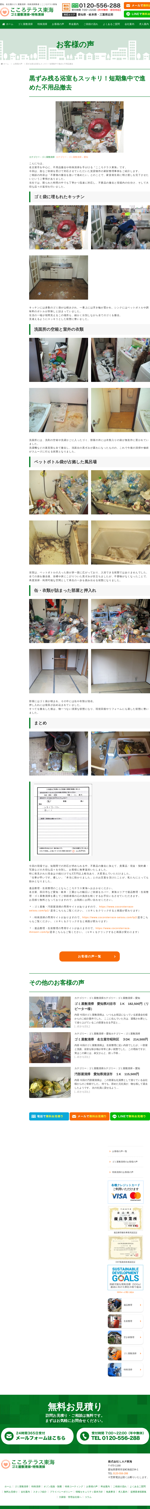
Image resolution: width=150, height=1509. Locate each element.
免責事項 (110, 1492)
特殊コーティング (74, 1486)
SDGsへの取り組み (125, 1291)
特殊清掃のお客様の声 (122, 1172)
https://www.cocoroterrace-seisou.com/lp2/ (110, 917)
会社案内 (129, 24)
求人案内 (122, 1492)
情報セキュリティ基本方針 (89, 1492)
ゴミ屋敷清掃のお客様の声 (125, 1161)
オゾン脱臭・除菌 (53, 1486)
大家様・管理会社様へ (70, 1497)
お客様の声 (58, 24)
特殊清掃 (42, 24)
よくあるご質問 (111, 24)
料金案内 (74, 24)
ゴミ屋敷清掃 (25, 24)
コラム (88, 1497)
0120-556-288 (120, 1473)
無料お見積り (11, 1492)
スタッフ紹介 (40, 1492)
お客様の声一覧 (89, 956)
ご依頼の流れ (91, 24)
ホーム (7, 24)
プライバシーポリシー (61, 1492)
